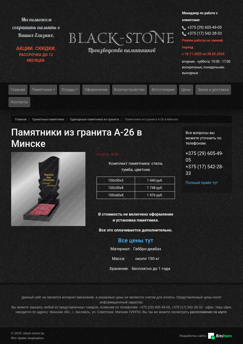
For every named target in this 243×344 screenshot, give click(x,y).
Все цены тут (136, 240)
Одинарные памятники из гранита (94, 119)
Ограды (68, 89)
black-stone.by (121, 38)
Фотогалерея (162, 89)
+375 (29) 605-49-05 (204, 27)
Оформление (95, 89)
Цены (186, 89)
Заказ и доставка (213, 89)
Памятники (42, 89)
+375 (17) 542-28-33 (204, 33)
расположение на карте (208, 312)
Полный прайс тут (202, 182)
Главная (18, 89)
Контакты (19, 102)
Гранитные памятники (48, 119)
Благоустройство (129, 89)
